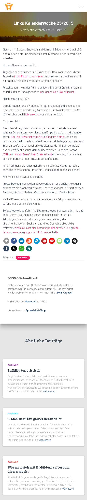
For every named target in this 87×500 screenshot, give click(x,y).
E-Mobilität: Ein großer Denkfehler (35, 419)
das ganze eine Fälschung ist (57, 92)
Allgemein (22, 257)
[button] (6, 241)
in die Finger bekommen (28, 76)
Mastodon (30, 301)
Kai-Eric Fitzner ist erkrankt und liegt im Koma (37, 137)
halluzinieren (31, 114)
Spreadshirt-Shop (36, 310)
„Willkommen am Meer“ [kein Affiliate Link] (27, 154)
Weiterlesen (49, 391)
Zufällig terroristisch (24, 370)
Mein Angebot (64, 292)
